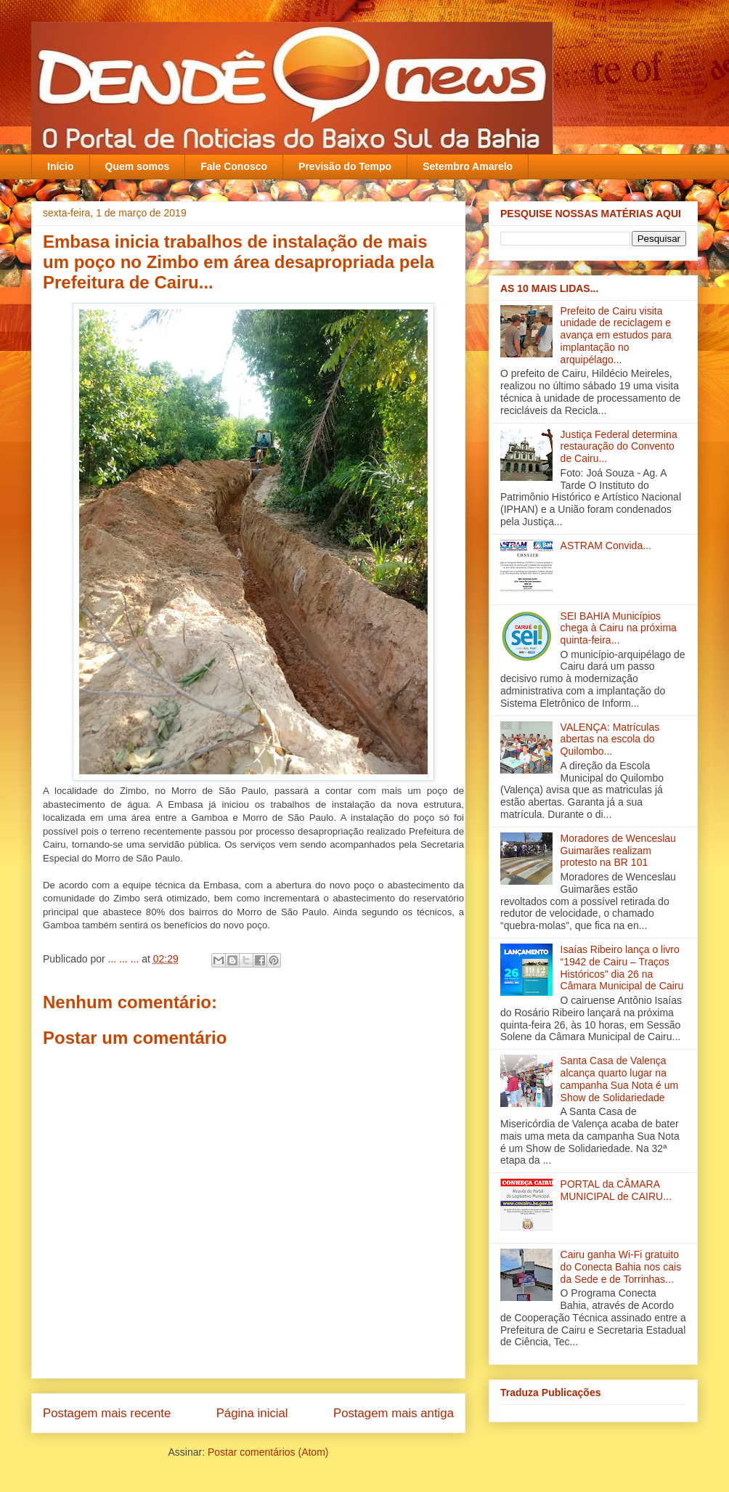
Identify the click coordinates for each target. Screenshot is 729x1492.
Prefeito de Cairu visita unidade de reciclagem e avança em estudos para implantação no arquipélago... (616, 335)
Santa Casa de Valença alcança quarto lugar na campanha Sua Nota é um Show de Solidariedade (620, 1079)
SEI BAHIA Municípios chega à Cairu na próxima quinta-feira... (619, 628)
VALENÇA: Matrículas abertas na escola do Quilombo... (610, 739)
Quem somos (137, 166)
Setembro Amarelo (468, 166)
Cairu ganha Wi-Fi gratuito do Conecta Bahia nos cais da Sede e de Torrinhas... (621, 1267)
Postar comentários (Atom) (268, 1452)
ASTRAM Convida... (606, 545)
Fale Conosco (233, 166)
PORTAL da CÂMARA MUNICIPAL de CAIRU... (616, 1190)
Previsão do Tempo (344, 166)
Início (60, 166)
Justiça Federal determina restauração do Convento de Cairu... (619, 447)
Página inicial (252, 1413)
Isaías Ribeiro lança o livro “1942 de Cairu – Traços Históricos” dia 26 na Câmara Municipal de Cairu (622, 968)
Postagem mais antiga (393, 1413)
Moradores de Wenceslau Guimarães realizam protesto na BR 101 (618, 850)
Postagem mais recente (107, 1413)
